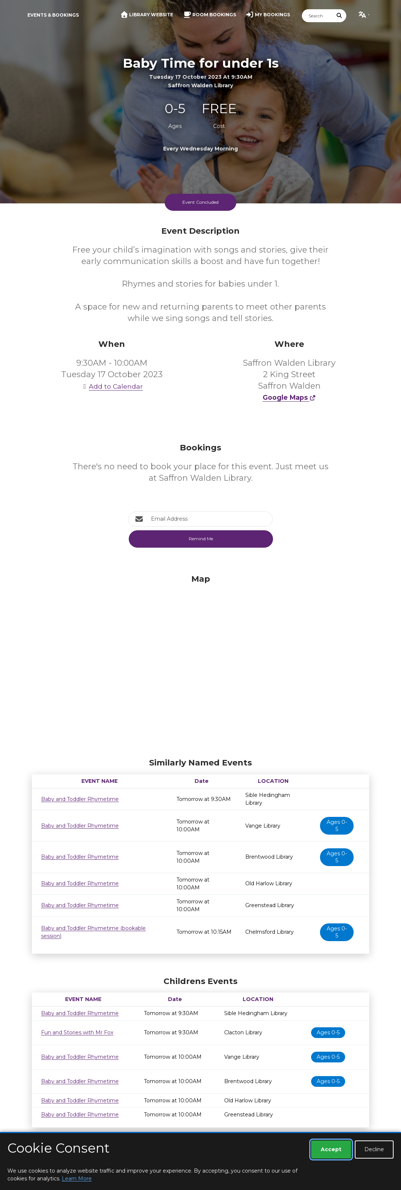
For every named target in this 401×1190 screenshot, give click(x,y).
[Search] (317, 15)
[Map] (200, 664)
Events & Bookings (53, 15)
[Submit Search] (340, 15)
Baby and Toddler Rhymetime (80, 799)
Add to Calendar (112, 386)
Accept (331, 1149)
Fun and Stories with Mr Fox (77, 1032)
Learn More (77, 1178)
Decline (374, 1149)
